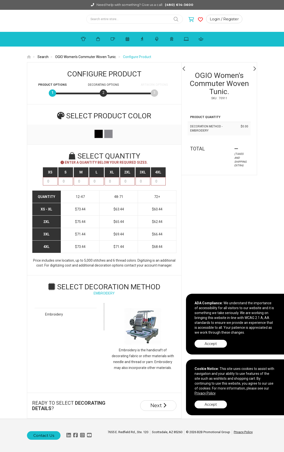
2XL (127, 172)
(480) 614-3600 (179, 5)
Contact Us (43, 435)
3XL (143, 172)
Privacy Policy (243, 432)
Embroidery (54, 314)
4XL (158, 172)
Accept (211, 344)
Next (158, 405)
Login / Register (224, 19)
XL (112, 172)
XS (50, 172)
